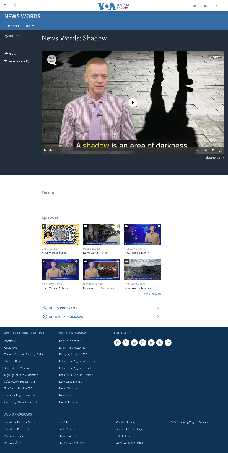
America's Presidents (17, 429)
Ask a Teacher (68, 429)
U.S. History (123, 436)
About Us (9, 341)
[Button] (10, 55)
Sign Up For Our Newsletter (21, 375)
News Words (67, 395)
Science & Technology (129, 429)
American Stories (15, 436)
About (29, 26)
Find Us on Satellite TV (18, 388)
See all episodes (152, 294)
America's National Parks (19, 422)
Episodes (13, 26)
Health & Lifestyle (127, 422)
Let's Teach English (70, 382)
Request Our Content (17, 368)
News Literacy (68, 388)
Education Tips (69, 436)
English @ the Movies (72, 348)
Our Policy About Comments (21, 402)
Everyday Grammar (72, 443)
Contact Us (10, 348)
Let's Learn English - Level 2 (76, 375)
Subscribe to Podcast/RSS (20, 382)
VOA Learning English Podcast (189, 422)
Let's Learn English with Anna (77, 361)
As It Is (64, 422)
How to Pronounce (70, 402)
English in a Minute (71, 341)
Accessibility (12, 361)
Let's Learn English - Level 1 (76, 368)
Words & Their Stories (129, 443)
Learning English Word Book (21, 395)
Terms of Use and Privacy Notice (24, 354)
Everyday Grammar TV (73, 354)
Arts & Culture (13, 443)
